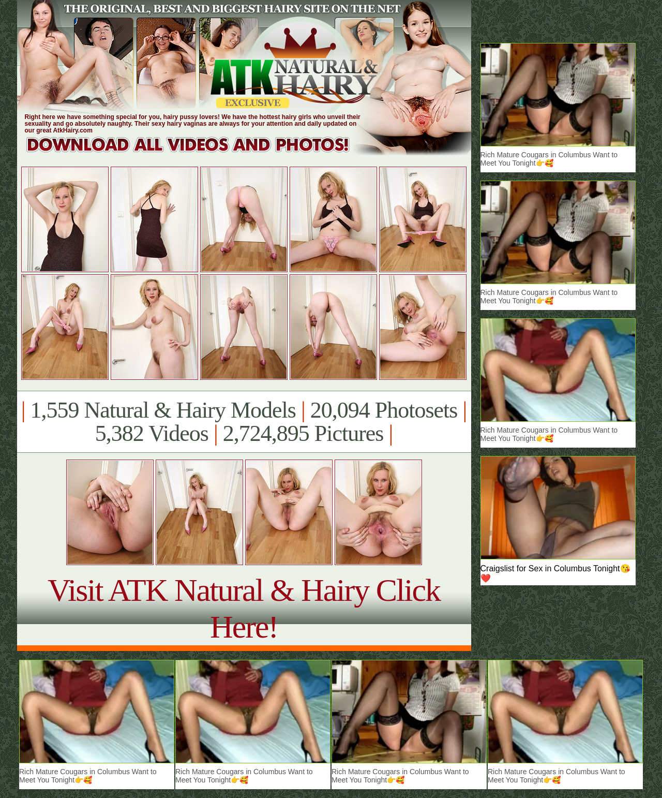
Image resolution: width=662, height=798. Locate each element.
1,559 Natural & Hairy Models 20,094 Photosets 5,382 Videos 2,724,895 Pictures (244, 421)
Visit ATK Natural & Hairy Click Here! (244, 608)
